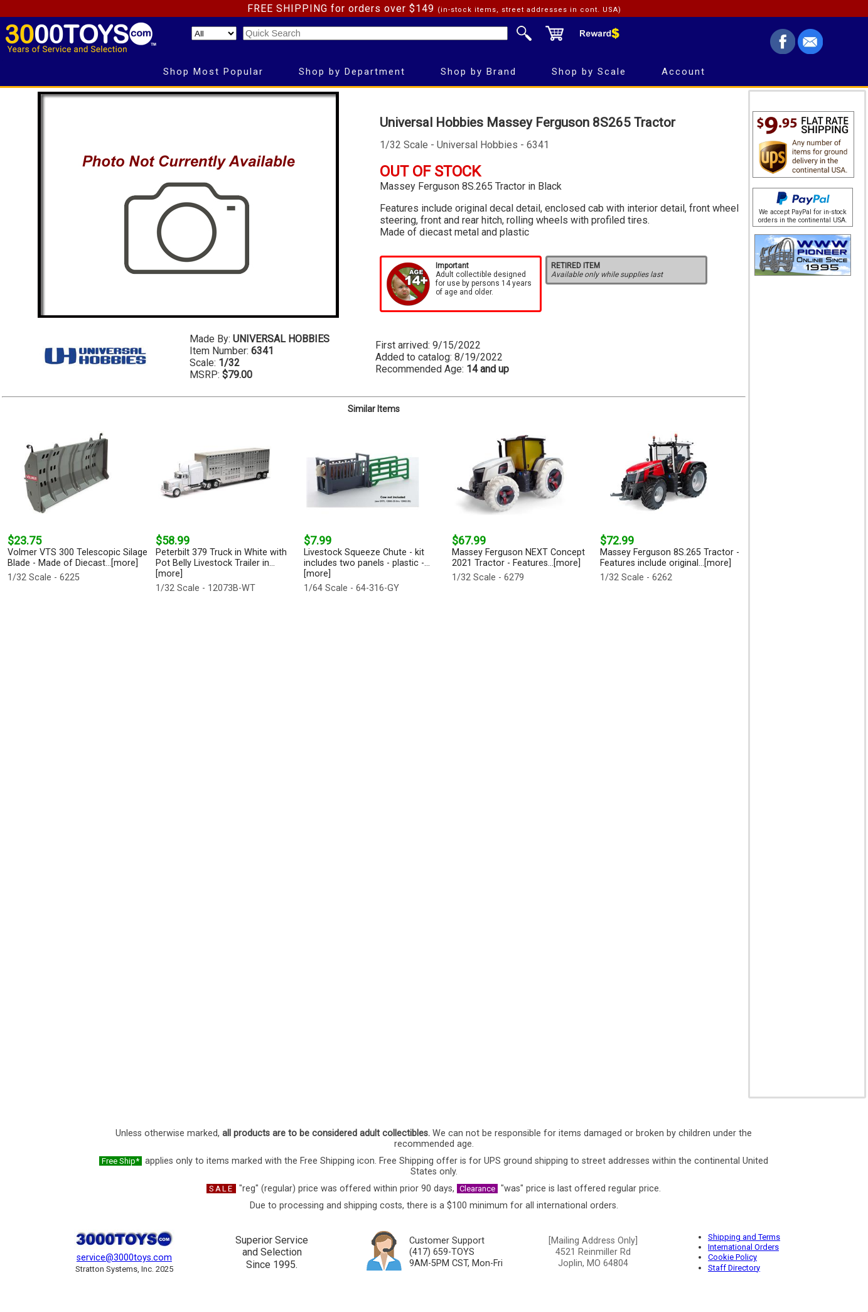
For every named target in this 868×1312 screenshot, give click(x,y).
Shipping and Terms (744, 1237)
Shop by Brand (479, 71)
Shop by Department (352, 71)
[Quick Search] (375, 33)
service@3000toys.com (124, 1257)
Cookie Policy (732, 1257)
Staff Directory (734, 1267)
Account (683, 71)
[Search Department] (214, 33)
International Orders (743, 1247)
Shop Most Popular (213, 71)
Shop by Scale (589, 71)
